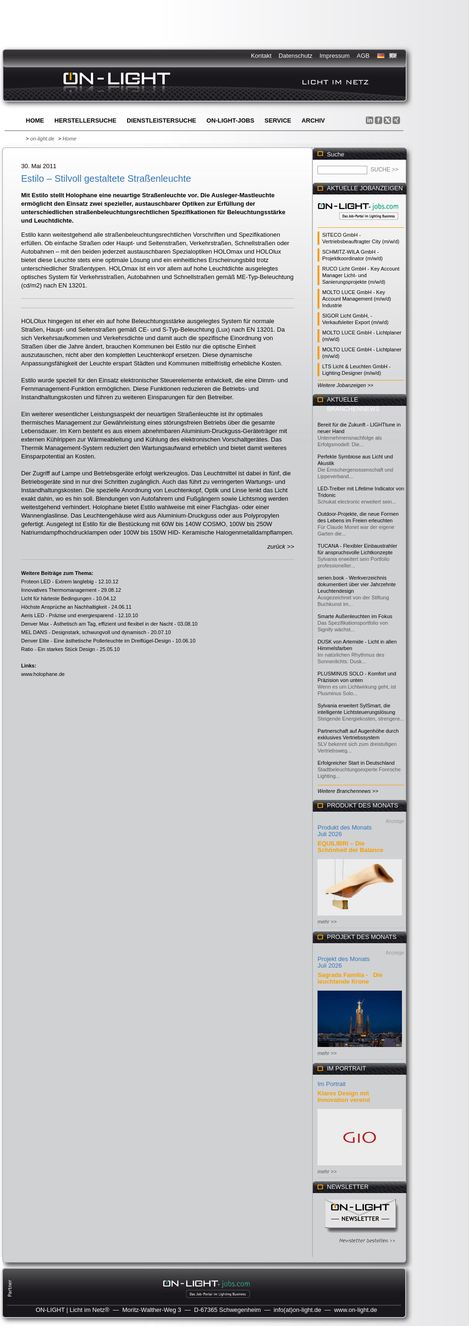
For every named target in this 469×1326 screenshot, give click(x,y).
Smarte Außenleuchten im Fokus (355, 616)
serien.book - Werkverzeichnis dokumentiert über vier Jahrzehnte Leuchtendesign (357, 584)
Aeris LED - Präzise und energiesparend (67, 615)
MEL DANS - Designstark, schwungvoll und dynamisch (83, 632)
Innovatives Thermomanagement (59, 590)
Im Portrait (332, 1083)
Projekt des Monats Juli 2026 (344, 962)
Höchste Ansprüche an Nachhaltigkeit (64, 607)
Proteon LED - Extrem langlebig (57, 581)
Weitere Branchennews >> (348, 791)
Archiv (313, 120)
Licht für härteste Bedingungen (56, 598)
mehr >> (327, 921)
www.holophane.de (43, 674)
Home (35, 120)
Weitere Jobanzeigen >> (345, 385)
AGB (363, 55)
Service (278, 120)
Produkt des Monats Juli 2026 (345, 830)
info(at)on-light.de (297, 1309)
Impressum (334, 55)
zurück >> (280, 546)
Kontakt (261, 55)
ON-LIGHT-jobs (230, 120)
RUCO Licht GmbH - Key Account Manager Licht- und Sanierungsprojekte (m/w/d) (360, 275)
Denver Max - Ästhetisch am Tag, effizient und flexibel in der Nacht (97, 624)
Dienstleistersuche (161, 120)
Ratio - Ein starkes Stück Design (58, 649)
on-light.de (42, 138)
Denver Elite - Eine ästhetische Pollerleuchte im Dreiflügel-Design (96, 641)
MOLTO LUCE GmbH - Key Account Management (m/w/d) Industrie (356, 298)
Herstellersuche (85, 120)
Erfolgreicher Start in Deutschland (356, 763)
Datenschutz (295, 55)
